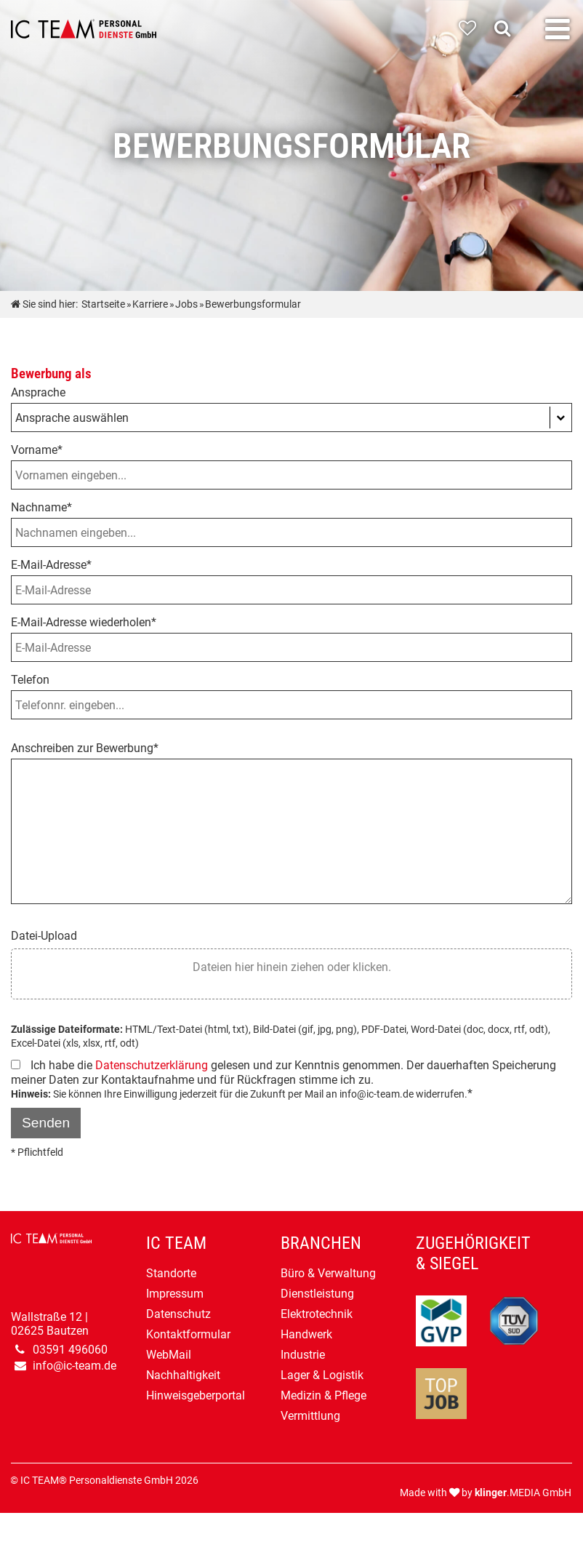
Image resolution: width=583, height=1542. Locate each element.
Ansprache (38, 392)
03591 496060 (70, 1350)
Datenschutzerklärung (151, 1065)
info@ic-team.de (74, 1366)
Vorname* (37, 450)
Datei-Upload (44, 936)
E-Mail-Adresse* (51, 565)
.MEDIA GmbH (523, 1493)
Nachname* (41, 507)
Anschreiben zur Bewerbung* (84, 748)
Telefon (30, 680)
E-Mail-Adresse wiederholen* (83, 622)
